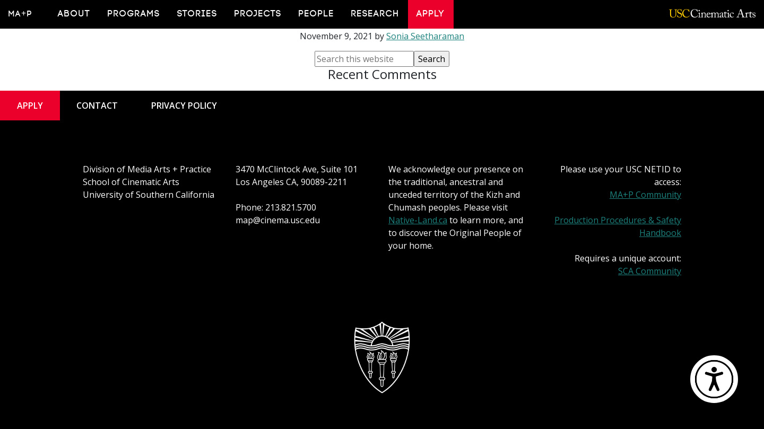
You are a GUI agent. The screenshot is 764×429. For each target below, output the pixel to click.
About (74, 14)
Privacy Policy (184, 105)
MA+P (20, 14)
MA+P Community (645, 194)
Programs (134, 14)
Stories (197, 14)
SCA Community (649, 271)
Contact (97, 105)
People (316, 14)
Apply (430, 14)
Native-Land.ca (417, 220)
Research (375, 14)
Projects (258, 14)
